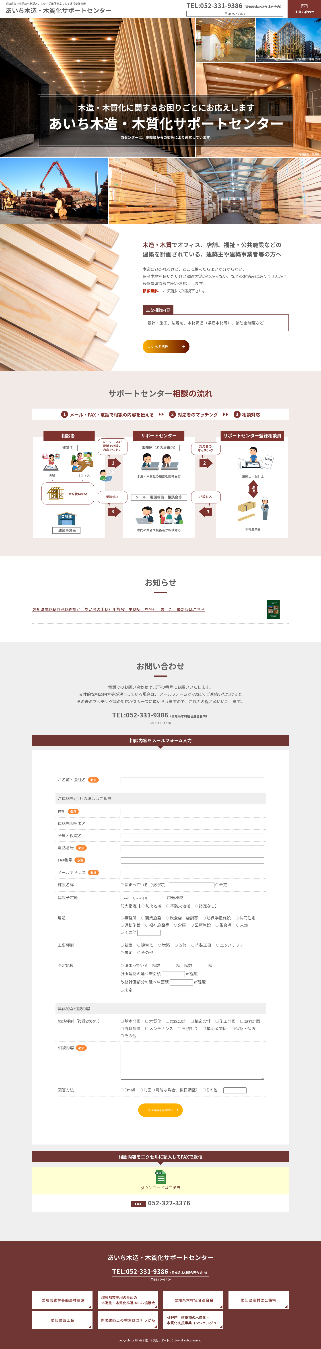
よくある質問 (159, 346)
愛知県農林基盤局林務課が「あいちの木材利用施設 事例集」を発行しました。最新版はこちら (118, 609)
